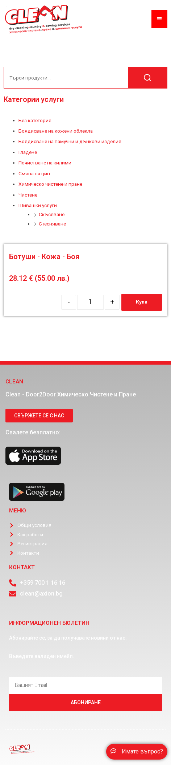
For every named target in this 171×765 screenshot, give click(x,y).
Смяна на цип (34, 173)
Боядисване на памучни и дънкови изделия (69, 141)
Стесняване (52, 224)
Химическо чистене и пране (50, 184)
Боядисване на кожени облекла (55, 131)
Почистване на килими (44, 163)
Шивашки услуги (37, 205)
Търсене (147, 77)
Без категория (34, 120)
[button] (136, 752)
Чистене (27, 195)
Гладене (27, 152)
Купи (141, 302)
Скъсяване (51, 214)
